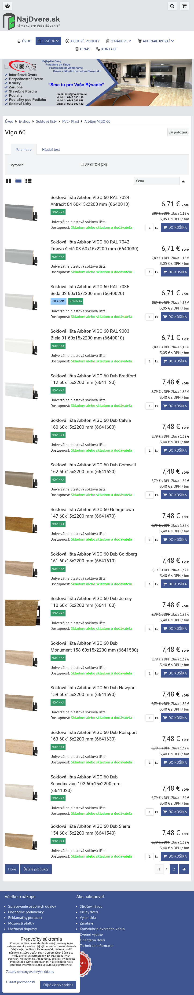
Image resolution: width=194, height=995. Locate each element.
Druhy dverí (89, 912)
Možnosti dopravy (22, 928)
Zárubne (86, 923)
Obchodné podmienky (26, 912)
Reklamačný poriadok (25, 917)
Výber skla (88, 917)
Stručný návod (91, 906)
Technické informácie (96, 945)
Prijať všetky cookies (58, 985)
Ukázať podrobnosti (20, 982)
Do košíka (175, 227)
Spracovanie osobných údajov (32, 906)
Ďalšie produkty (35, 869)
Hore (12, 869)
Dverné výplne (91, 934)
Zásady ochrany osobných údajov (30, 971)
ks (152, 228)
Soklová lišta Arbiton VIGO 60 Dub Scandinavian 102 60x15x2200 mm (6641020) (86, 783)
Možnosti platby (21, 923)
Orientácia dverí (92, 940)
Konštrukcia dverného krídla (102, 928)
